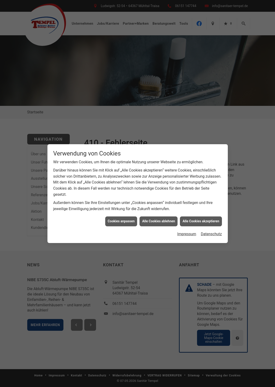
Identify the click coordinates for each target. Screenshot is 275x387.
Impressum (186, 232)
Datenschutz (211, 232)
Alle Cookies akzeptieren (200, 219)
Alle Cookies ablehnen (158, 219)
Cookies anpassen (121, 219)
